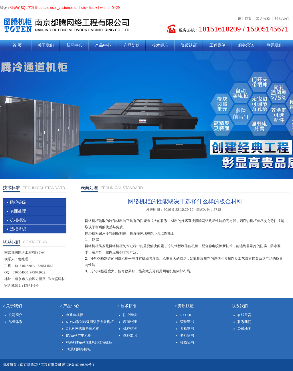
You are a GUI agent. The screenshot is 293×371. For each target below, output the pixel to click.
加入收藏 (263, 19)
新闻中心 (74, 45)
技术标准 (160, 45)
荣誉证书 (187, 322)
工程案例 (217, 45)
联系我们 (282, 19)
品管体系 (15, 322)
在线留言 (244, 315)
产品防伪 (132, 45)
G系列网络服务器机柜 (82, 329)
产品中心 (103, 45)
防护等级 (18, 202)
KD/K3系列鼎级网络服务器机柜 (90, 322)
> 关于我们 (12, 306)
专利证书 (187, 336)
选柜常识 (18, 229)
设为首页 (245, 19)
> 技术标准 (126, 306)
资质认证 (189, 45)
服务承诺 (246, 45)
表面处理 (18, 211)
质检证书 (187, 329)
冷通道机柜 (74, 315)
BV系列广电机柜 (78, 336)
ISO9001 (186, 315)
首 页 (17, 45)
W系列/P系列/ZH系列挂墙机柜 (89, 342)
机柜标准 (18, 220)
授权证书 (187, 342)
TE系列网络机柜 (78, 349)
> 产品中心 (69, 306)
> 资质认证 (184, 306)
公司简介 (15, 315)
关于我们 (46, 45)
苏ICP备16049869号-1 (78, 365)
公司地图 (244, 329)
